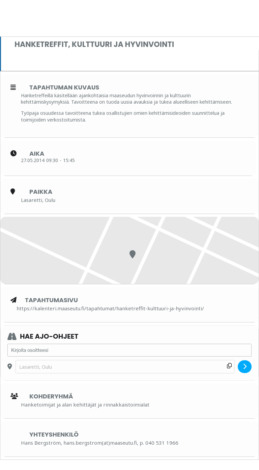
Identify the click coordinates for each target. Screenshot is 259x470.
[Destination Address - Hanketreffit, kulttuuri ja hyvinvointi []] (125, 367)
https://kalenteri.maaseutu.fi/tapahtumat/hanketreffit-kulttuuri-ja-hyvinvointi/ (110, 308)
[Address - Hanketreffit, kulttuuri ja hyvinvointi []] (129, 350)
